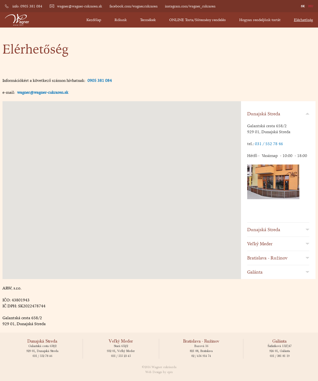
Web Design (153, 372)
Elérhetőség (303, 19)
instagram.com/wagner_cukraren (190, 6)
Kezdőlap (93, 19)
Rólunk (121, 19)
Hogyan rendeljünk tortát (259, 19)
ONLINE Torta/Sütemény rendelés (197, 19)
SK (303, 6)
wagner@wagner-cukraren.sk (79, 6)
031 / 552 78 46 (269, 143)
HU (310, 6)
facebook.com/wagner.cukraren (134, 6)
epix (170, 372)
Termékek (148, 19)
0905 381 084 (99, 80)
